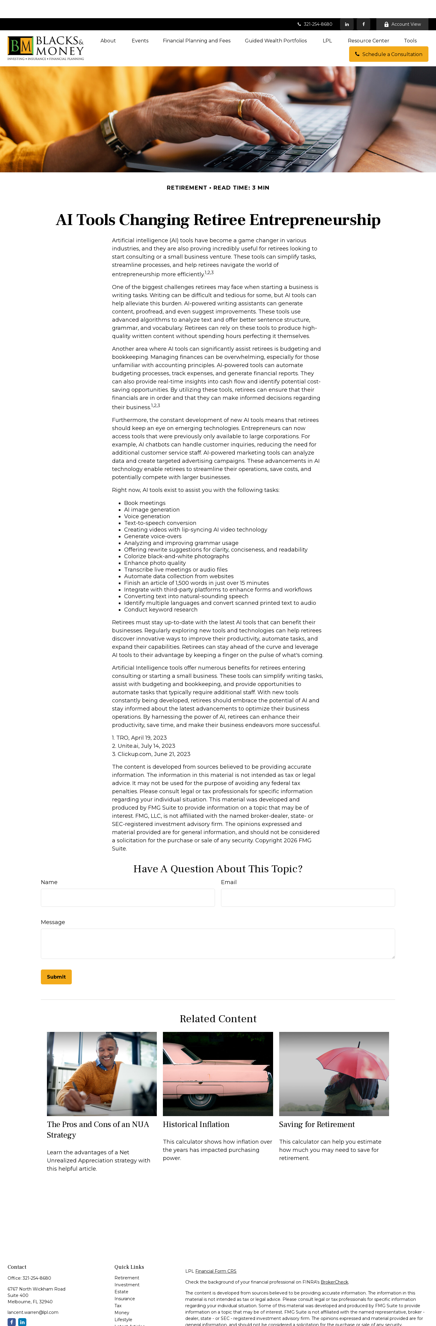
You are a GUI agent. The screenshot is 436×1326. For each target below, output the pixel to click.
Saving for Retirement (317, 1106)
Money (121, 1294)
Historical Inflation (196, 1106)
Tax (117, 1287)
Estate (121, 1273)
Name (49, 864)
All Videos (124, 1315)
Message (53, 904)
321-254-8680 (314, 6)
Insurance (124, 1280)
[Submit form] (56, 958)
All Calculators (129, 1322)
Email (229, 864)
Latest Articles (129, 1308)
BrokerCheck (334, 1264)
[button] (109, 22)
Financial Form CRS (215, 1253)
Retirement (126, 1259)
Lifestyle (123, 1301)
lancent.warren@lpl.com (33, 1294)
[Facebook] (363, 6)
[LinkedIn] (347, 6)
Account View (402, 6)
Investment (127, 1266)
